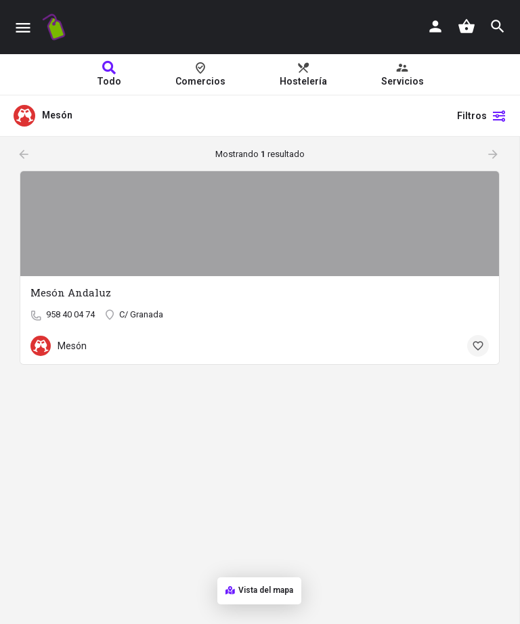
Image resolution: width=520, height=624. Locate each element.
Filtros (481, 115)
